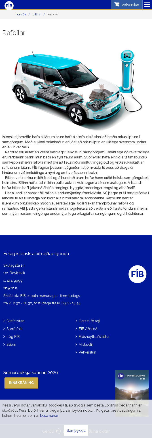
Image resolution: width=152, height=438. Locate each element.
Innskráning (21, 383)
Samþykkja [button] (76, 430)
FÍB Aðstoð (88, 329)
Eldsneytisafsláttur (94, 337)
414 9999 (15, 280)
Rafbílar (52, 14)
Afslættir (86, 344)
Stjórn (11, 344)
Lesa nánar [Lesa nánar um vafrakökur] (49, 415)
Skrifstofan (15, 321)
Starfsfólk (14, 329)
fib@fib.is (10, 288)
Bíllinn (36, 14)
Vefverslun (87, 352)
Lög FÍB (13, 337)
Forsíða (20, 14)
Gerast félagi (89, 321)
